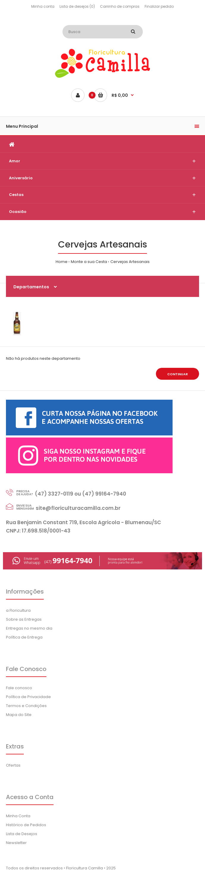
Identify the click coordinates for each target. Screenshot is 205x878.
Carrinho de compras (120, 6)
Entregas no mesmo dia (29, 628)
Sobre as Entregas (24, 619)
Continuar (177, 374)
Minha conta (42, 6)
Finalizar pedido (159, 6)
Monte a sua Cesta (89, 261)
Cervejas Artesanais (130, 261)
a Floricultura (18, 610)
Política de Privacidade (28, 697)
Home (62, 261)
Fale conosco (19, 688)
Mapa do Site (19, 714)
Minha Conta (18, 816)
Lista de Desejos (21, 834)
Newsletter (16, 843)
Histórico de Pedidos (26, 825)
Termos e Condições (26, 706)
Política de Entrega (24, 637)
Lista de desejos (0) (77, 6)
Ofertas (13, 765)
